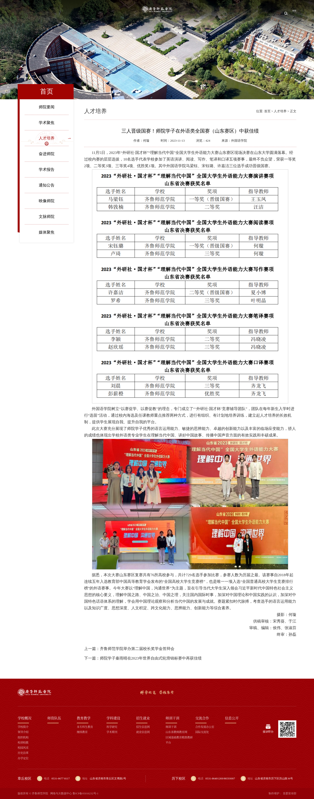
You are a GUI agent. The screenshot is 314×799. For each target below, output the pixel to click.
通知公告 (46, 185)
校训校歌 (23, 742)
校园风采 (23, 747)
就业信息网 (143, 732)
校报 (292, 13)
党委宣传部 (289, 793)
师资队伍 (68, 13)
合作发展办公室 (204, 727)
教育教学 (89, 13)
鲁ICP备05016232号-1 (86, 793)
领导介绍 (23, 732)
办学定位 (23, 758)
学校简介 (23, 727)
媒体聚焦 (46, 232)
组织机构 (23, 737)
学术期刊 (111, 732)
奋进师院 (46, 154)
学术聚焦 (46, 123)
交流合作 (245, 13)
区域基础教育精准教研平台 (179, 739)
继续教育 (82, 732)
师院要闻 (46, 107)
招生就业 (203, 13)
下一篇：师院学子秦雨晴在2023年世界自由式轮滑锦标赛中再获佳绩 (143, 658)
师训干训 (224, 13)
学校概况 (47, 13)
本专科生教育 (85, 727)
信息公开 (266, 13)
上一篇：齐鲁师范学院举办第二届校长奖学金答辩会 (129, 649)
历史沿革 (23, 753)
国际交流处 (202, 732)
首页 (29, 13)
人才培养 (46, 138)
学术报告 (46, 169)
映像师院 (46, 201)
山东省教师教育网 (176, 732)
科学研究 (111, 727)
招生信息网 (143, 727)
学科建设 (111, 13)
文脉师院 (46, 216)
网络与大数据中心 (61, 793)
